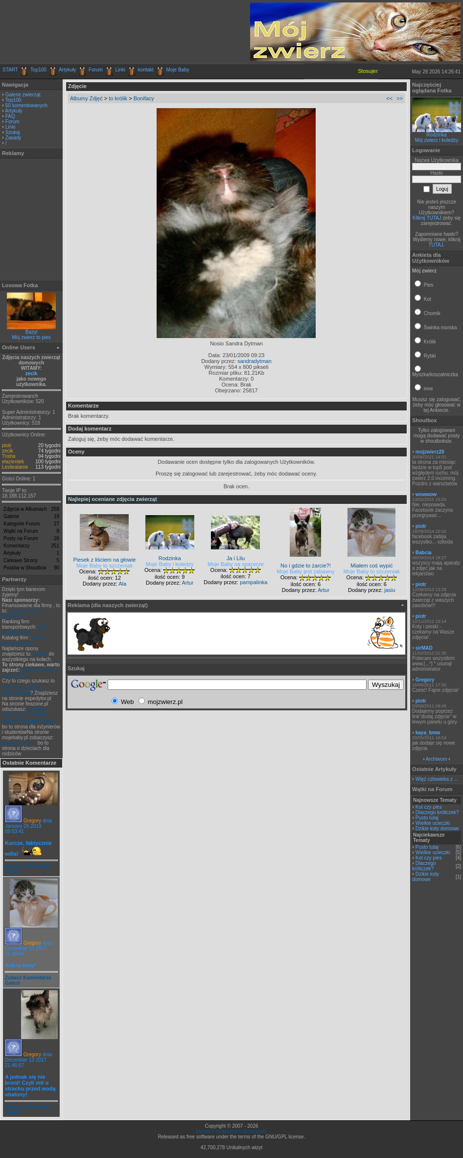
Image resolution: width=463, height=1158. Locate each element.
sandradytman (254, 361)
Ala (122, 584)
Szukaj (12, 132)
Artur (187, 583)
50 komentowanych (26, 105)
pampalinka (253, 582)
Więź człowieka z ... (437, 779)
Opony (40, 654)
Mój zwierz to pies (31, 337)
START (10, 69)
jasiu (389, 590)
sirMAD (424, 648)
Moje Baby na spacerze (236, 564)
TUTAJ (435, 245)
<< (389, 98)
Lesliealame (15, 467)
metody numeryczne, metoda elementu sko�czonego (28, 715)
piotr (6, 445)
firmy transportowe (25, 629)
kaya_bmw (428, 732)
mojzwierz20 (430, 451)
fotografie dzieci (19, 743)
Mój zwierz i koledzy (437, 140)
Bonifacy (144, 98)
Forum (96, 69)
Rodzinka (436, 134)
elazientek (13, 461)
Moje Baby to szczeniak (104, 565)
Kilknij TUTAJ (427, 218)
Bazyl (31, 332)
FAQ (10, 116)
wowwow (426, 494)
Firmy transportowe (23, 640)
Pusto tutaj (427, 817)
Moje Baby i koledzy (170, 564)
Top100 (38, 69)
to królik (118, 98)
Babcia (424, 552)
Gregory (32, 820)
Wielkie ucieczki (433, 823)
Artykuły (67, 69)
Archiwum (436, 759)
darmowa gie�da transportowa (21, 690)
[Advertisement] (117, 31)
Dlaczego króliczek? (437, 812)
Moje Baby (177, 69)
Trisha (8, 456)
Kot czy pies (429, 807)
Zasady (13, 137)
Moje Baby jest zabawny (306, 571)
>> (399, 98)
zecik (31, 373)
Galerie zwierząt (23, 94)
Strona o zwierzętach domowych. (232, 1131)
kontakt (146, 69)
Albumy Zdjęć (86, 98)
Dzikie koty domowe (437, 828)
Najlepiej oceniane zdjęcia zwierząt (112, 499)
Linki (121, 69)
